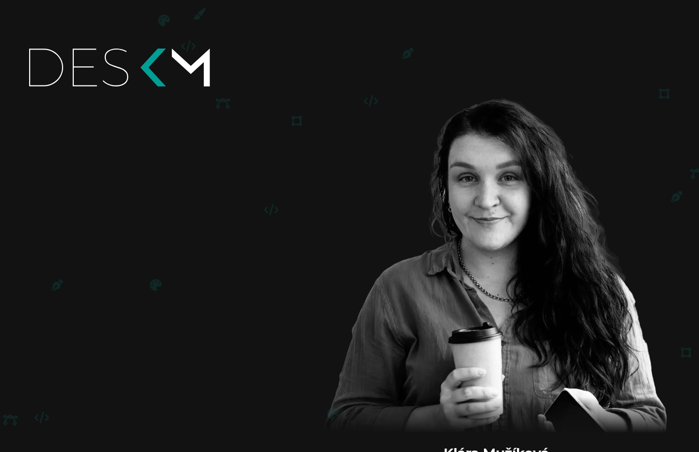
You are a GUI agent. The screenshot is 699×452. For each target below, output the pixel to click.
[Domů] (149, 67)
